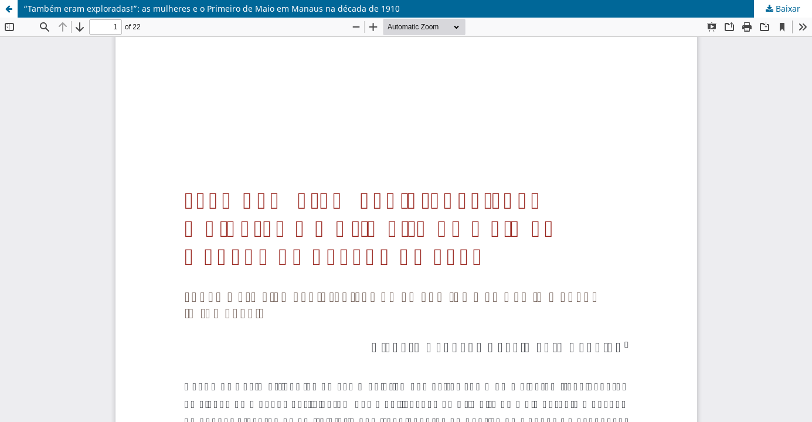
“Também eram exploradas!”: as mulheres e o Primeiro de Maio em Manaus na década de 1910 (211, 8)
